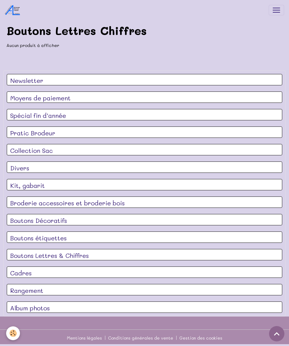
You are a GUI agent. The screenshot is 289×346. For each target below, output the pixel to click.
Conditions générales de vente (140, 338)
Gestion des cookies (200, 338)
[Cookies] (13, 333)
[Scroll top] (276, 333)
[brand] (14, 10)
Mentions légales (84, 338)
